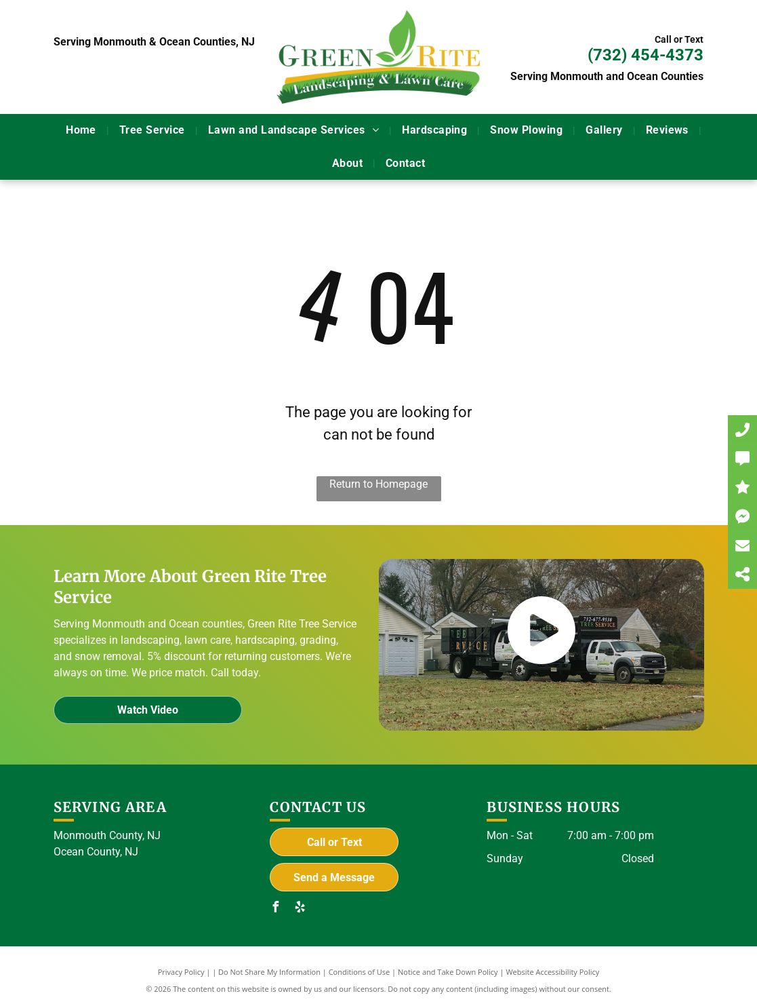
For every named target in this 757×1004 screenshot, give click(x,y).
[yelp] (299, 908)
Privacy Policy (181, 972)
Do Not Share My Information (269, 972)
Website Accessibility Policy (552, 972)
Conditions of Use (359, 972)
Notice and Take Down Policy (448, 972)
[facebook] (275, 908)
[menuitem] (82, 130)
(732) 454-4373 (645, 54)
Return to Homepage (378, 484)
